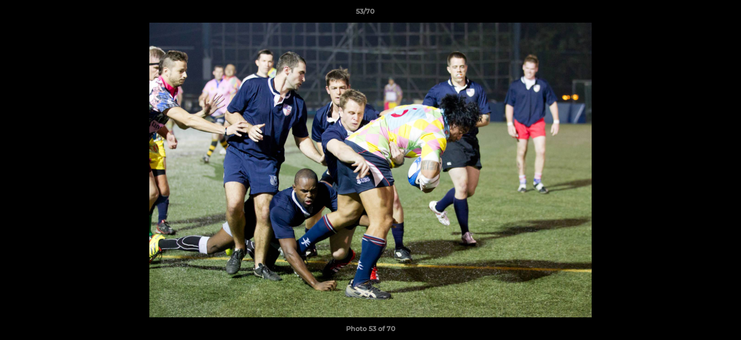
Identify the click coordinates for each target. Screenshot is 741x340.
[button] (701, 13)
